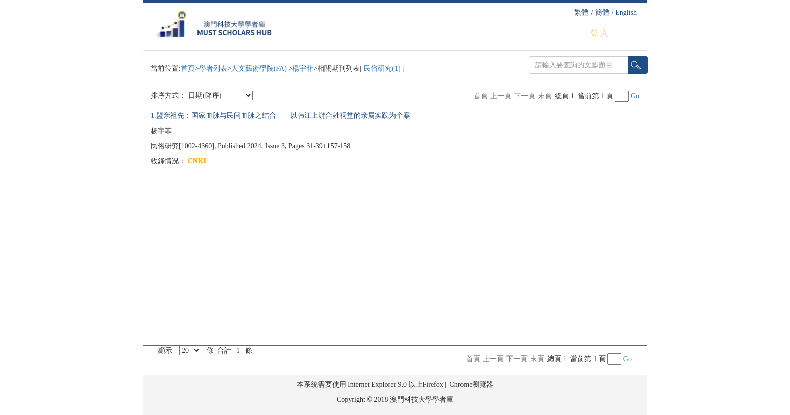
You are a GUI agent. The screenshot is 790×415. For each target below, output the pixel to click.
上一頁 (500, 96)
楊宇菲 (302, 68)
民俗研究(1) (382, 68)
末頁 (545, 96)
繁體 (581, 12)
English (626, 12)
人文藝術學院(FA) (260, 68)
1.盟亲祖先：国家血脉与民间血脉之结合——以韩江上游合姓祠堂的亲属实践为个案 (280, 116)
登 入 (599, 33)
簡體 (602, 12)
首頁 (188, 68)
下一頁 (524, 96)
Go (635, 96)
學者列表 (213, 68)
